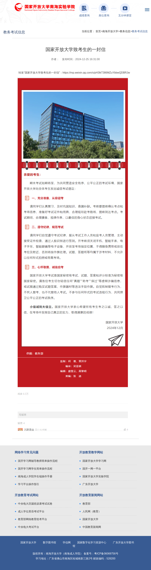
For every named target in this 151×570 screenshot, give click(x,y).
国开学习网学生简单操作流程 (35, 468)
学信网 (67, 542)
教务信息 (125, 31)
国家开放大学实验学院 (96, 476)
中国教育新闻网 (92, 527)
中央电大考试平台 (28, 527)
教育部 (86, 503)
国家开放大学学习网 (94, 460)
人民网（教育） (92, 511)
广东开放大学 (90, 484)
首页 (98, 31)
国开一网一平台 (92, 468)
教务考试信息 (140, 31)
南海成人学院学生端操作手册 (35, 476)
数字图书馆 (49, 542)
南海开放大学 (110, 31)
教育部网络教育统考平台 (32, 519)
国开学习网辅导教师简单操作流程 (38, 460)
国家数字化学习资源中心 (91, 542)
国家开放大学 (90, 519)
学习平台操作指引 (28, 484)
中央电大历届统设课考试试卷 (35, 503)
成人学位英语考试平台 (31, 511)
